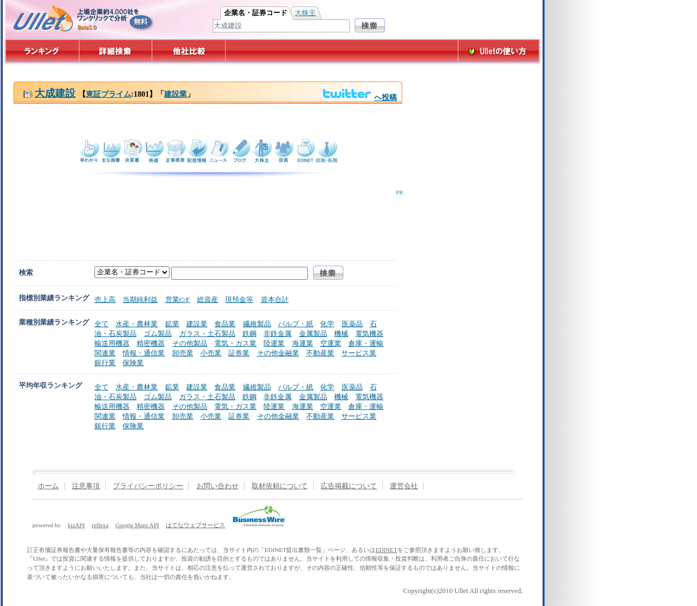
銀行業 (105, 363)
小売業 (210, 353)
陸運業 (274, 343)
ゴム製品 (158, 333)
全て (101, 324)
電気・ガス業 (235, 343)
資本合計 (275, 299)
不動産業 (320, 353)
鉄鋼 (249, 333)
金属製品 (313, 333)
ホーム (48, 486)
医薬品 (352, 324)
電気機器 (369, 333)
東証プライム (108, 94)
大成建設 (49, 93)
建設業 (175, 94)
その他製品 (189, 343)
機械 (341, 333)
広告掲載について (349, 486)
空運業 (330, 343)
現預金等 (239, 299)
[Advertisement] (205, 220)
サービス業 (358, 353)
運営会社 (404, 486)
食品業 (224, 324)
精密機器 (151, 343)
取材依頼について (280, 486)
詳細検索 (116, 51)
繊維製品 (257, 324)
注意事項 (86, 486)
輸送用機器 (112, 343)
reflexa (100, 525)
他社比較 (190, 51)
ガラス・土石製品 (207, 333)
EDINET (386, 550)
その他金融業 (278, 353)
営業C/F (177, 299)
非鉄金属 (277, 333)
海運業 (302, 343)
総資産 (207, 299)
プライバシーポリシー (148, 486)
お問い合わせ (218, 486)
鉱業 (172, 324)
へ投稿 (359, 97)
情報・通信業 (144, 353)
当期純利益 (140, 299)
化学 (327, 324)
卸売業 (182, 353)
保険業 (133, 363)
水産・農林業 (137, 324)
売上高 (105, 299)
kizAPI (76, 525)
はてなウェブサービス (195, 525)
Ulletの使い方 (499, 51)
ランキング (42, 51)
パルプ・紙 (295, 324)
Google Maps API (137, 525)
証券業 (238, 353)
